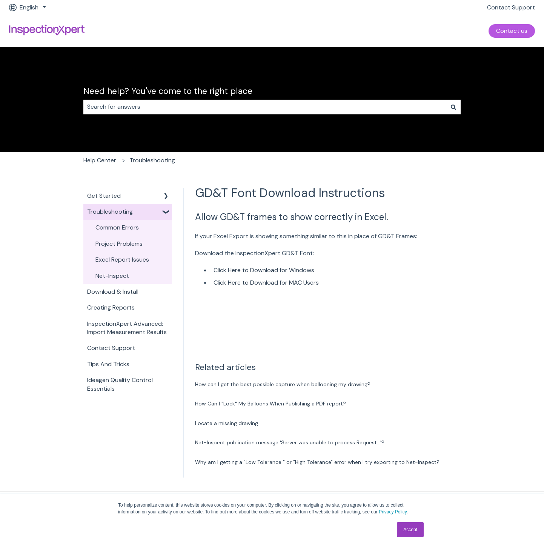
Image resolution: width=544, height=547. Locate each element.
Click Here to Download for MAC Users (266, 283)
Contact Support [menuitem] (111, 348)
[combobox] (264, 107)
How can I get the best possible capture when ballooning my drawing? (282, 384)
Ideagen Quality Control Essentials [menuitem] (120, 384)
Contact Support (511, 7)
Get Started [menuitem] (104, 196)
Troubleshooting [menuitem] (110, 212)
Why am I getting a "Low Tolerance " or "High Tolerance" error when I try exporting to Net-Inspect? (317, 462)
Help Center (99, 160)
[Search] (453, 107)
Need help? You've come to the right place (167, 91)
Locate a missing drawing (226, 423)
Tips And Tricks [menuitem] (108, 364)
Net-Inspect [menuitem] (112, 276)
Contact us (511, 31)
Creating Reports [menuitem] (111, 307)
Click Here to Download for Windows (264, 270)
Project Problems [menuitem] (119, 244)
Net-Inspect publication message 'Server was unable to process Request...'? (289, 442)
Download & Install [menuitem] (112, 292)
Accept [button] (410, 529)
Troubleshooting (152, 160)
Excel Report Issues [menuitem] (122, 259)
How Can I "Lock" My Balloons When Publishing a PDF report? (270, 403)
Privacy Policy (393, 512)
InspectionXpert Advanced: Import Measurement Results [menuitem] (127, 328)
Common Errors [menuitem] (117, 227)
